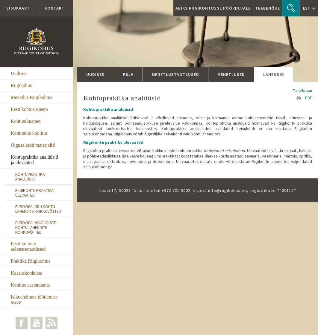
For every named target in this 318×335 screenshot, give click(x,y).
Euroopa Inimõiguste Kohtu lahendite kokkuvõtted (35, 227)
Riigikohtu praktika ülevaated (34, 193)
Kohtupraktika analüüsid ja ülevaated (34, 160)
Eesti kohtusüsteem (29, 109)
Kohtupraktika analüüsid (30, 177)
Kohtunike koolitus (29, 133)
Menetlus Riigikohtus (31, 97)
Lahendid (273, 74)
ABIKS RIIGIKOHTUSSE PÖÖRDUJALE (213, 8)
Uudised (19, 73)
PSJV (128, 74)
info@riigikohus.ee (227, 190)
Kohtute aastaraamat (30, 284)
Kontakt (55, 8)
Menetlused (231, 74)
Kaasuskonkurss (26, 273)
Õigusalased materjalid (33, 145)
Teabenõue (267, 8)
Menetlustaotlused (175, 74)
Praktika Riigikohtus (30, 261)
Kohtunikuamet (26, 121)
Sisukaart (18, 8)
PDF (308, 97)
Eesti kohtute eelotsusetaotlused (28, 246)
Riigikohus (21, 85)
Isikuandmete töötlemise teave (34, 299)
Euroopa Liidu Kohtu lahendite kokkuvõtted (38, 209)
